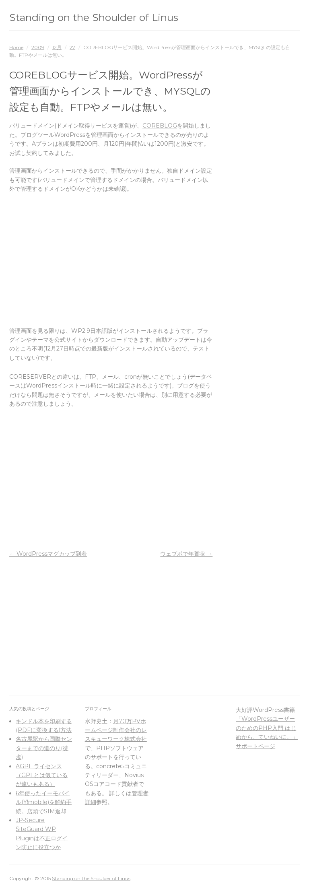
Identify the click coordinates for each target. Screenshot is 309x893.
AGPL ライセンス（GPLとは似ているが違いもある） (42, 775)
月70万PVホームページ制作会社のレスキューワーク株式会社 (116, 730)
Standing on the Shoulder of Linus (93, 17)
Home (16, 47)
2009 (37, 47)
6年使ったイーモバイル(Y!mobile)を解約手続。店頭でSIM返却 (44, 802)
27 (72, 47)
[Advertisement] (110, 260)
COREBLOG (159, 125)
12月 (57, 47)
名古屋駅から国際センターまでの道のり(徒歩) (44, 748)
